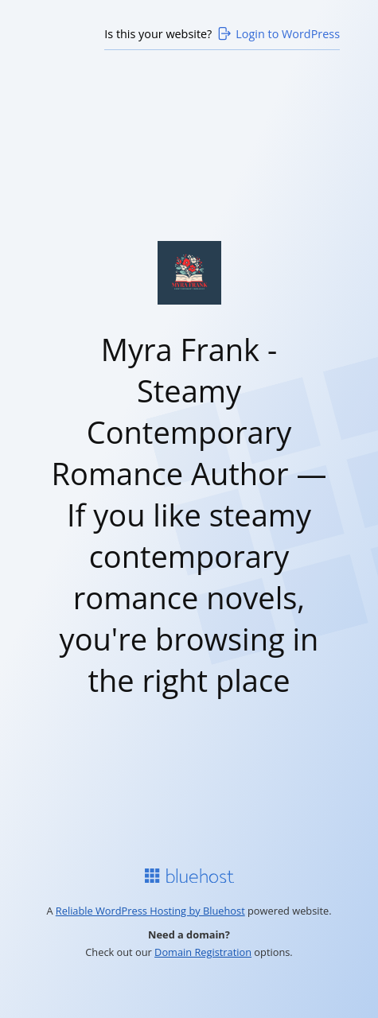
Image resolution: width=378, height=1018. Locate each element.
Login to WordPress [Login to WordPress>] (278, 33)
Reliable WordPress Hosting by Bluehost (150, 910)
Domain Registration (202, 952)
